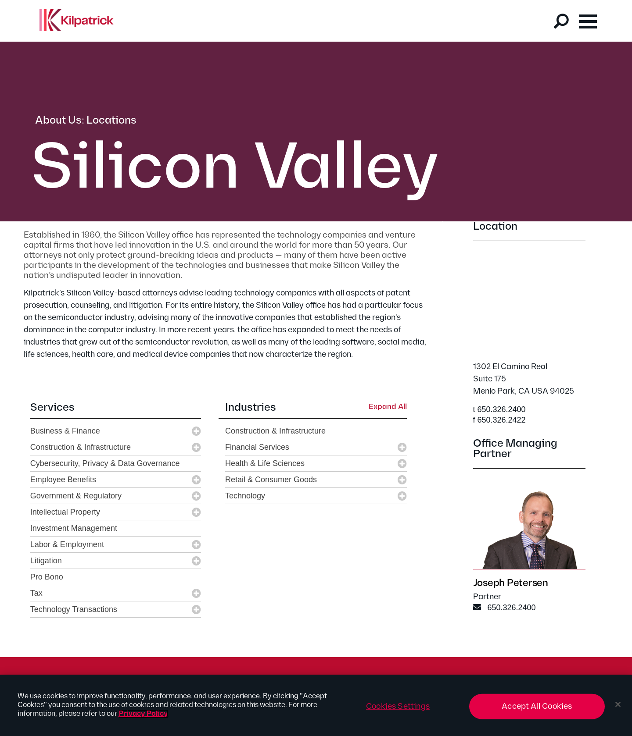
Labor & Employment (67, 544)
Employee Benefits (63, 479)
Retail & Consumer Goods (271, 479)
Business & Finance (65, 431)
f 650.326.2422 (499, 420)
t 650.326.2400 (499, 409)
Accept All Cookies (537, 706)
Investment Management (73, 528)
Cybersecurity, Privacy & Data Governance (105, 463)
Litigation (46, 560)
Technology (245, 495)
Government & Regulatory (76, 495)
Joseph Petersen (510, 583)
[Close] (618, 704)
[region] (316, 705)
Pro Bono (46, 576)
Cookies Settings (398, 706)
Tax (36, 593)
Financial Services (257, 447)
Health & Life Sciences (265, 463)
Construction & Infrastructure (80, 447)
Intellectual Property (65, 512)
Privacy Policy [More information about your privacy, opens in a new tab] (143, 714)
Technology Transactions (73, 609)
